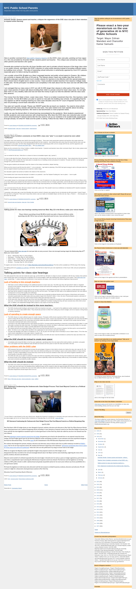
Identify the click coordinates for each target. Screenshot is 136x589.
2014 (98, 506)
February (100, 475)
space (32, 378)
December (101, 438)
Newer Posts (7, 485)
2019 (98, 492)
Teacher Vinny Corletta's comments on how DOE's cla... (113, 460)
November (101, 441)
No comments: (33, 125)
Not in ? (99, 80)
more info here (59, 418)
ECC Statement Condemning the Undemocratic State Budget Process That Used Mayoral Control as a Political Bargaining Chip (44, 387)
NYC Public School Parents (21, 7)
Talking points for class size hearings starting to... (111, 463)
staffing (36, 378)
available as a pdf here (22, 267)
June (99, 452)
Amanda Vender (11, 128)
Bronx (9, 378)
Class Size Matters (111, 111)
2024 (98, 436)
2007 (98, 526)
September (101, 447)
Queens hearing (25, 128)
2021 (98, 487)
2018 (98, 495)
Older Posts (84, 485)
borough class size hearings (14, 202)
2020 (98, 490)
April (99, 469)
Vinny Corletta (30, 202)
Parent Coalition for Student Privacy (119, 113)
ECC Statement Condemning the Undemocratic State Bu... (114, 466)
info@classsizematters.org (16, 150)
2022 (98, 484)
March (100, 472)
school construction (26, 378)
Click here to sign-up (100, 404)
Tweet (96, 529)
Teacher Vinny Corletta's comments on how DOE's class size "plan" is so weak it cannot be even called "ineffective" (42, 136)
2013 (98, 509)
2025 (98, 433)
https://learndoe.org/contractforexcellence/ (40, 265)
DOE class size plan (16, 378)
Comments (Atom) (17, 488)
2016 (98, 501)
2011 (98, 515)
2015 (98, 504)
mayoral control (14, 478)
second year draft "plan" (25, 145)
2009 (98, 520)
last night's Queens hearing (37, 58)
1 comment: (33, 199)
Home (46, 485)
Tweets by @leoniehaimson (102, 532)
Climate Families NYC (103, 116)
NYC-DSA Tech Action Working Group (107, 118)
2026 (98, 431)
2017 (98, 498)
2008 (98, 523)
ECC (9, 478)
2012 (98, 512)
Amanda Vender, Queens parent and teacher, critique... (113, 457)
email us (122, 422)
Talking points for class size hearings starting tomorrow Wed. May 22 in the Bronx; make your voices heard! (44, 209)
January (100, 478)
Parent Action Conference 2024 (26, 478)
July (99, 450)
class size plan (22, 251)
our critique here (39, 145)
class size (18, 128)
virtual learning (33, 128)
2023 (98, 481)
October (100, 444)
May (99, 455)
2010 (98, 518)
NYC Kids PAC (114, 116)
